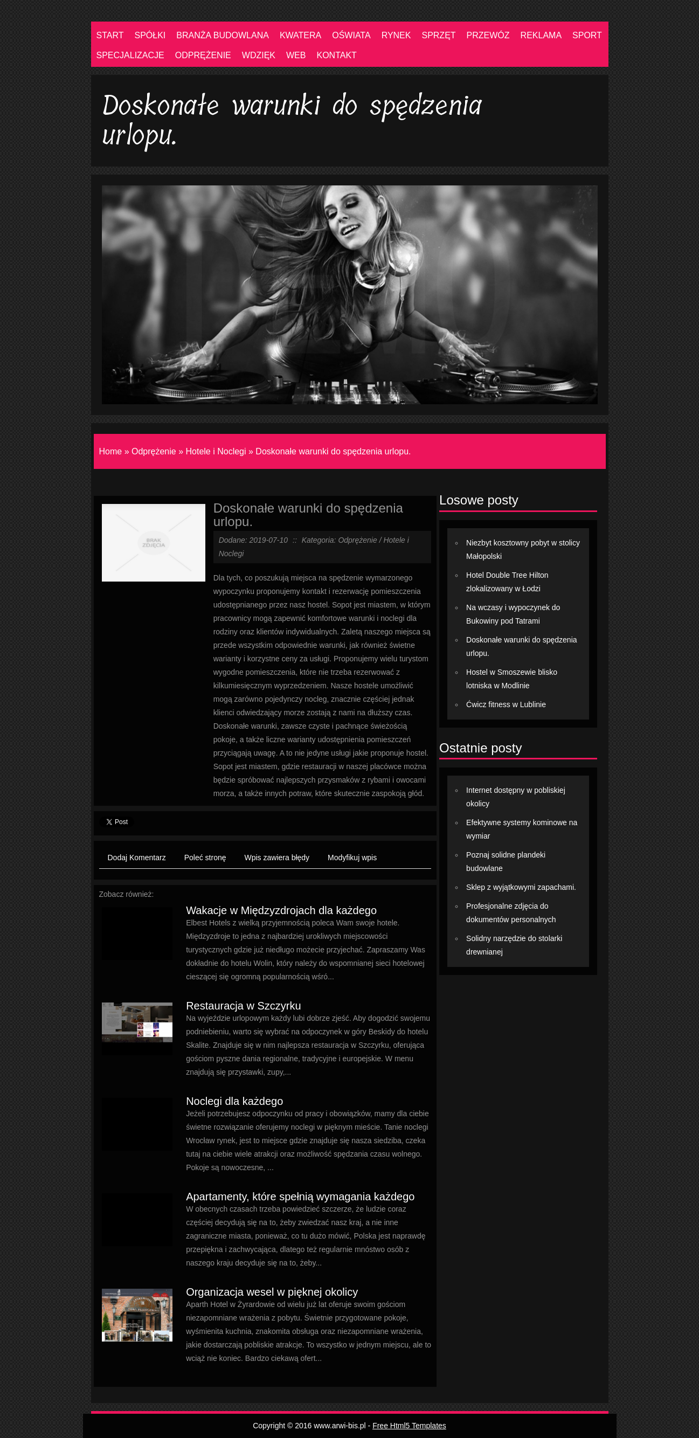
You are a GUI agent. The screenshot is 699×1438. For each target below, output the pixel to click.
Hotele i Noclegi (216, 451)
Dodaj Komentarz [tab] (137, 857)
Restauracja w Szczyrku (243, 1006)
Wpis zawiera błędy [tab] (277, 857)
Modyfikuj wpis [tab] (352, 857)
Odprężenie (154, 451)
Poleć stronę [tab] (205, 857)
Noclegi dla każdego (234, 1101)
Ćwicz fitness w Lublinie (506, 704)
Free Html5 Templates (409, 1425)
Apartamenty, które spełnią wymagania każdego (300, 1196)
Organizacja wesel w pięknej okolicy (272, 1292)
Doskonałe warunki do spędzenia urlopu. (333, 451)
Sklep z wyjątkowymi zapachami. (521, 887)
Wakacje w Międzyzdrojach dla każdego (281, 910)
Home (110, 451)
